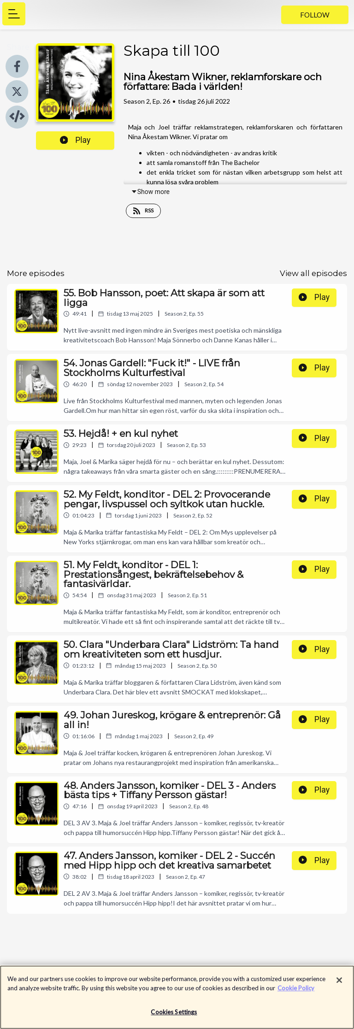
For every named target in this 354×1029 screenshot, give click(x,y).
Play (75, 140)
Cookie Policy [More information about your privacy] (295, 992)
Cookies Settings (174, 1016)
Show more (150, 191)
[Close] (339, 985)
